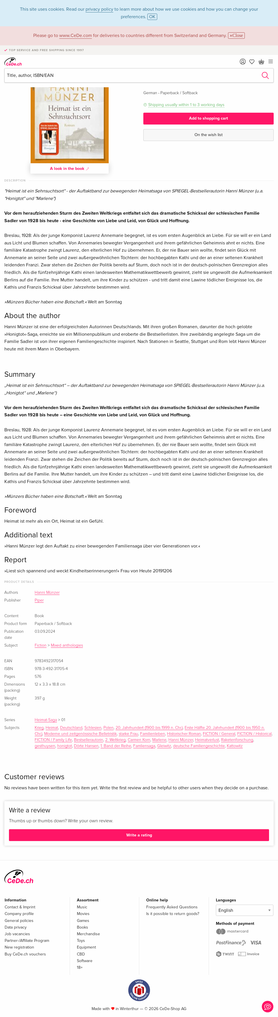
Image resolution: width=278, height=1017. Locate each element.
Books (82, 927)
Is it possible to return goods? (172, 913)
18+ (80, 967)
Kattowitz (235, 746)
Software (84, 960)
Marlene (159, 740)
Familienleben (152, 734)
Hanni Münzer (47, 593)
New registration (19, 947)
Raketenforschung (237, 740)
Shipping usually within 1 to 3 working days (186, 104)
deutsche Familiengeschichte (199, 746)
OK (152, 17)
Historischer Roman (184, 734)
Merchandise (88, 933)
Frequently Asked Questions (172, 907)
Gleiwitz (164, 746)
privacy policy (99, 9)
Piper (39, 600)
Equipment (86, 947)
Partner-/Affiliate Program (27, 940)
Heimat (52, 728)
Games (83, 920)
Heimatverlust (207, 740)
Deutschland (71, 728)
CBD (81, 954)
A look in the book (69, 168)
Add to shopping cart (208, 118)
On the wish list (208, 134)
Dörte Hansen (86, 746)
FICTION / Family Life (53, 740)
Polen (108, 728)
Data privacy (16, 927)
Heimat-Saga (46, 720)
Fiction (41, 645)
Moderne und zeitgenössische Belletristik (80, 734)
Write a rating (139, 835)
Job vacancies (17, 933)
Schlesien (92, 728)
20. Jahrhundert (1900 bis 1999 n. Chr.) (149, 728)
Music (82, 907)
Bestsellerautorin (88, 740)
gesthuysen (45, 746)
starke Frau (128, 734)
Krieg (39, 728)
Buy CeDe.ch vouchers (25, 954)
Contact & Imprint (20, 907)
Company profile (19, 913)
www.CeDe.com (75, 35)
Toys (81, 940)
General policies (19, 920)
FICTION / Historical (254, 734)
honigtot (64, 746)
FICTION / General (219, 734)
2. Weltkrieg (115, 740)
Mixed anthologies (67, 645)
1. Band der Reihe (116, 746)
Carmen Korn (139, 740)
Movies (83, 913)
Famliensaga (144, 746)
